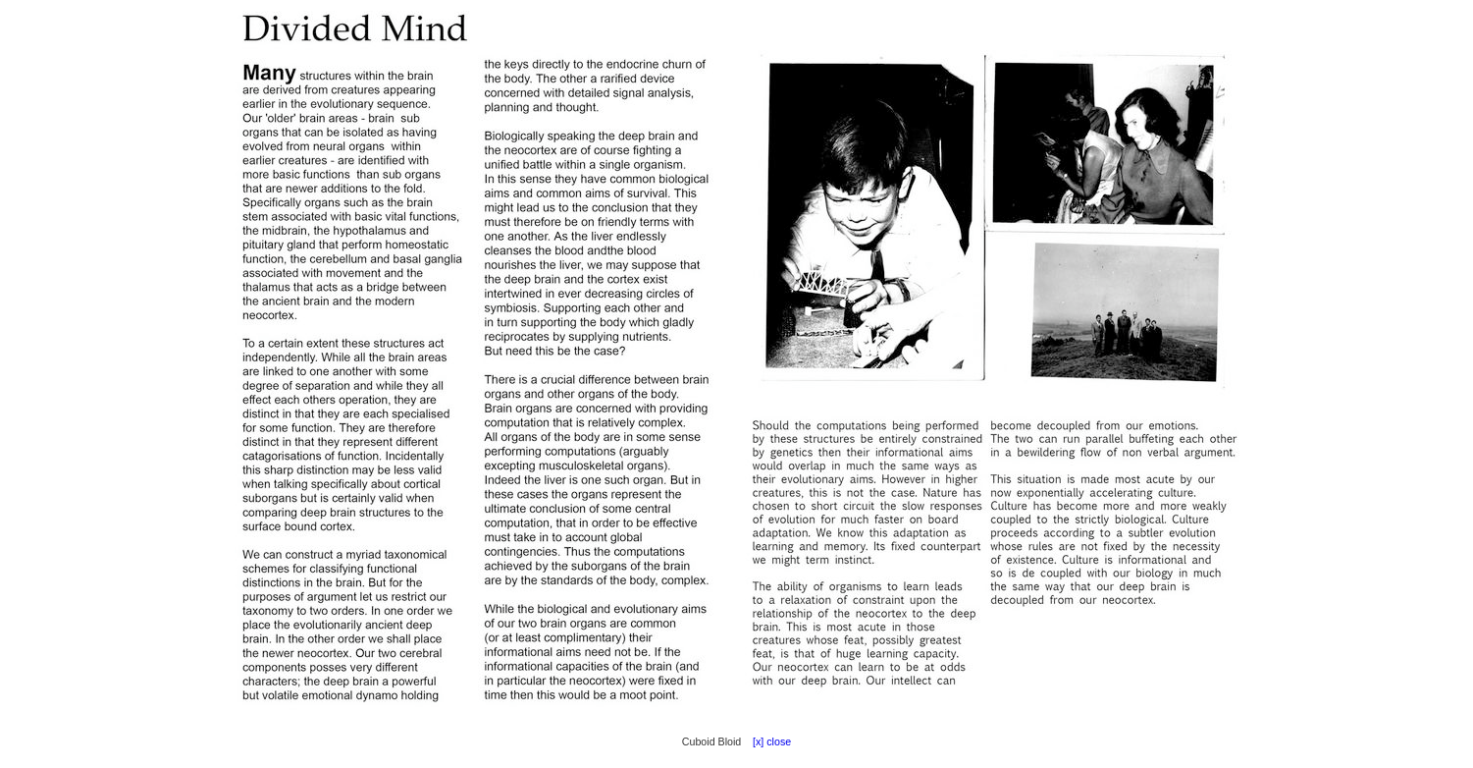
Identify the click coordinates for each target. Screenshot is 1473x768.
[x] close (767, 741)
